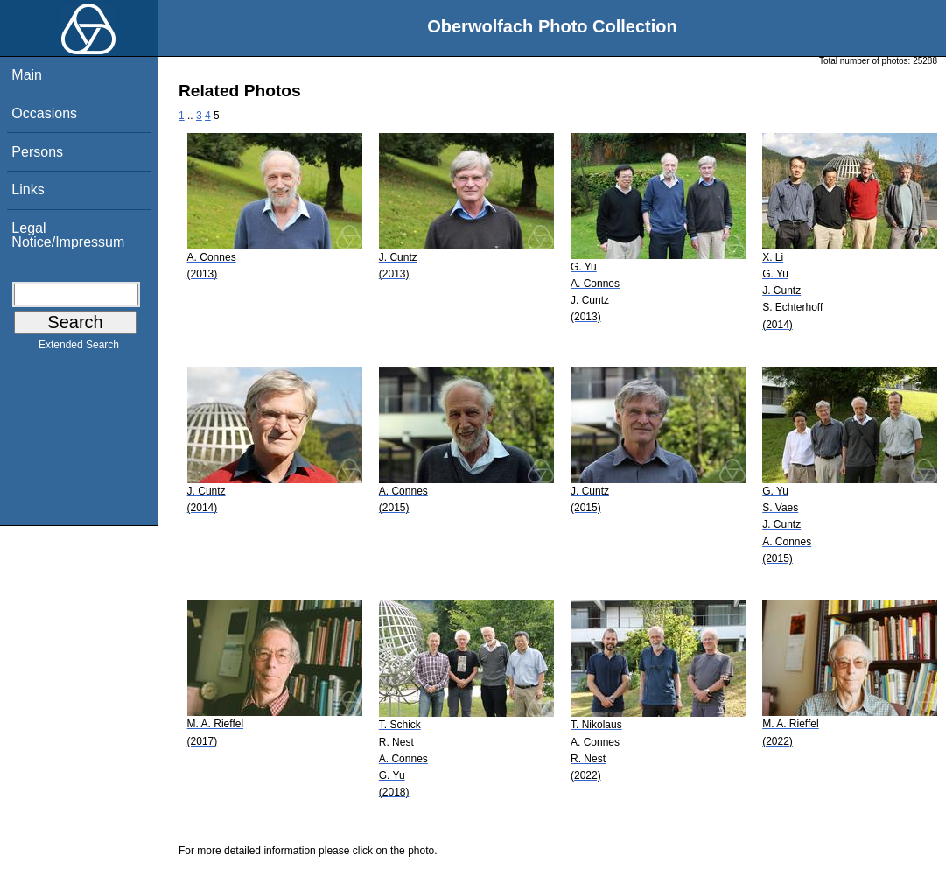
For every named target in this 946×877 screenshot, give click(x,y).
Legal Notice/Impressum (67, 235)
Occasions (44, 113)
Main (26, 74)
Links (27, 189)
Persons (37, 151)
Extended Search (79, 348)
